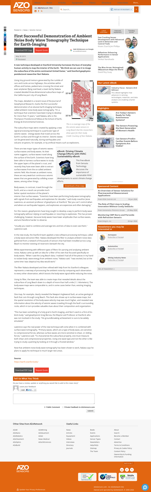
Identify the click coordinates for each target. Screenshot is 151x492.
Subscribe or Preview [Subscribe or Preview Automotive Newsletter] (115, 244)
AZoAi (40, 436)
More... (134, 2)
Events (92, 433)
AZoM (15, 430)
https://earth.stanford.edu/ (26, 361)
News (25, 30)
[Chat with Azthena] (145, 487)
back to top (128, 463)
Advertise (118, 442)
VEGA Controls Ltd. (109, 196)
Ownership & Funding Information (122, 455)
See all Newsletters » (106, 265)
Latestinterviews (103, 31)
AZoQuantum (43, 433)
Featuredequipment (118, 31)
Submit (90, 411)
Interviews (70, 442)
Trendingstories (131, 31)
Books (92, 430)
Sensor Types (95, 439)
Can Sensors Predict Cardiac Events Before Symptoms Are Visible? (126, 140)
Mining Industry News (117, 253)
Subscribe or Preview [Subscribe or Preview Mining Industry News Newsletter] (115, 256)
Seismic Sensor (36, 30)
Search (117, 433)
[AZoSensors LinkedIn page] (35, 11)
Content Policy (119, 451)
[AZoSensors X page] (42, 11)
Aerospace (112, 231)
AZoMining (42, 430)
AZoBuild (16, 445)
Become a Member (121, 436)
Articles (69, 433)
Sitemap (93, 448)
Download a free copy (74, 186)
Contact (117, 439)
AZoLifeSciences (44, 442)
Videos (68, 439)
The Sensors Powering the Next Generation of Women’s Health (126, 127)
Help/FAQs (94, 445)
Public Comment (53, 407)
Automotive (113, 242)
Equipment (70, 436)
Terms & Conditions (122, 445)
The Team (94, 451)
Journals (69, 448)
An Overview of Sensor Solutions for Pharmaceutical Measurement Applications (117, 191)
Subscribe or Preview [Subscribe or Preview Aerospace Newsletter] (115, 233)
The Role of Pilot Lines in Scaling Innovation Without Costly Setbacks (117, 202)
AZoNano (16, 433)
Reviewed (21, 59)
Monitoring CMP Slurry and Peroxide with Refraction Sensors (116, 212)
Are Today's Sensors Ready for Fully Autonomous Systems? (126, 114)
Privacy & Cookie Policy (123, 448)
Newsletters (95, 442)
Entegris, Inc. (107, 217)
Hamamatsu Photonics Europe (113, 207)
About (116, 430)
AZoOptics (17, 442)
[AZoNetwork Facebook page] (39, 11)
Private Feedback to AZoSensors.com (79, 407)
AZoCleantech (18, 439)
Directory (69, 445)
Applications (95, 436)
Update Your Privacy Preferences (31, 489)
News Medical (44, 439)
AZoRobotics (18, 436)
